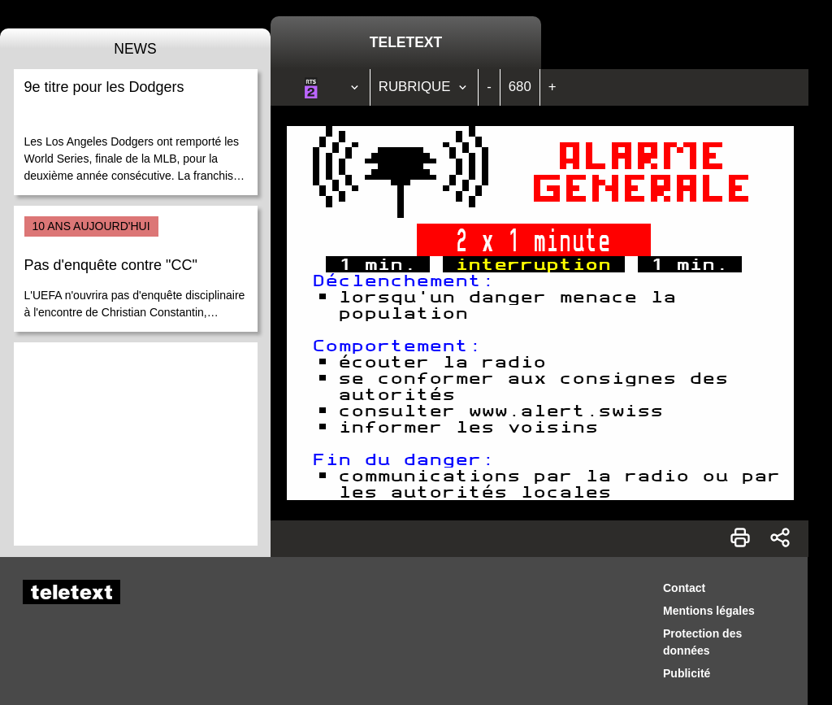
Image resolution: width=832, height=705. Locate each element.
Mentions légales (709, 610)
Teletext (406, 42)
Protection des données (702, 642)
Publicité (686, 673)
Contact (684, 587)
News (135, 49)
